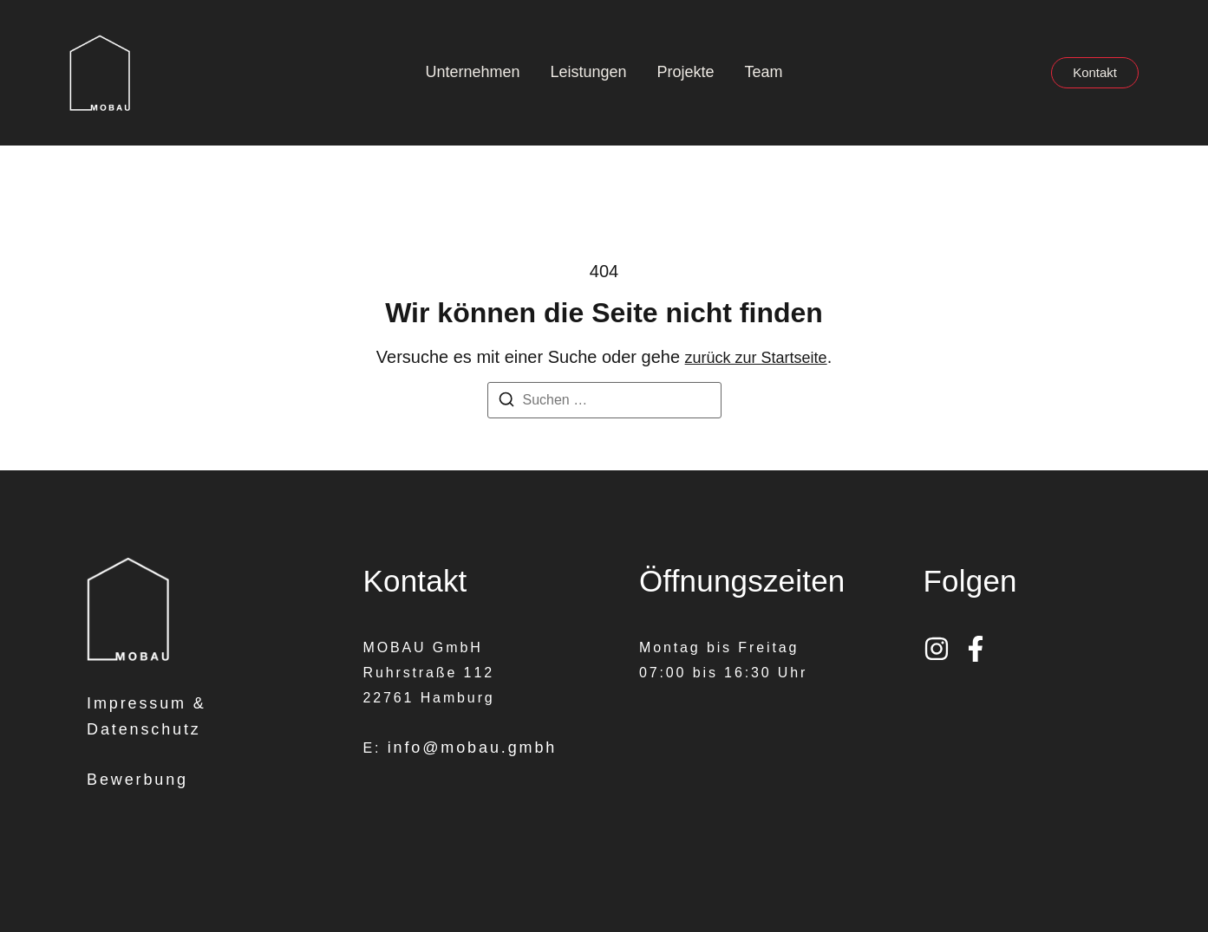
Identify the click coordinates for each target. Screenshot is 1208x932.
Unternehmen (472, 72)
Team (764, 72)
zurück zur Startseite (756, 357)
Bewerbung (137, 779)
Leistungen (588, 72)
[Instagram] (937, 649)
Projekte (686, 72)
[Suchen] (506, 402)
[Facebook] (976, 649)
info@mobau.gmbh (473, 747)
